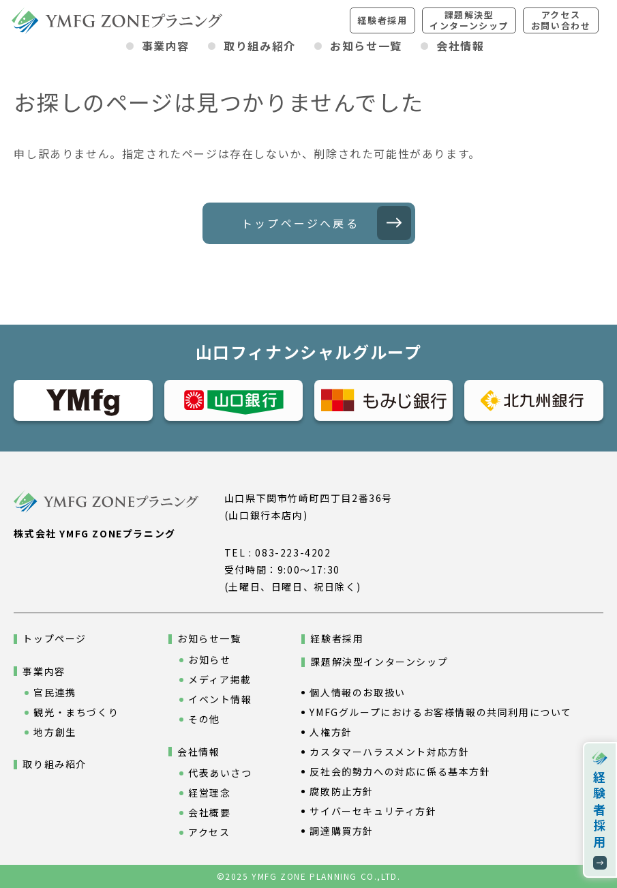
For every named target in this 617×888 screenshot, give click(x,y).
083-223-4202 (293, 552)
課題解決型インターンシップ (469, 20)
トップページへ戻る (300, 223)
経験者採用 (382, 20)
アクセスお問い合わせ (561, 20)
